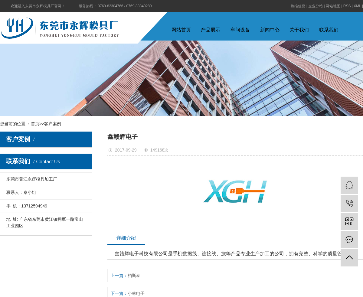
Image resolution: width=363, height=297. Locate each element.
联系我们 (328, 29)
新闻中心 (270, 29)
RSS (347, 6)
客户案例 (52, 123)
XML (357, 6)
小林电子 (136, 293)
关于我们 (299, 29)
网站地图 (333, 6)
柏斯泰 (134, 275)
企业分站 (315, 6)
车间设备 (240, 29)
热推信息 (298, 6)
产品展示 (210, 29)
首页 (35, 123)
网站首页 (181, 29)
